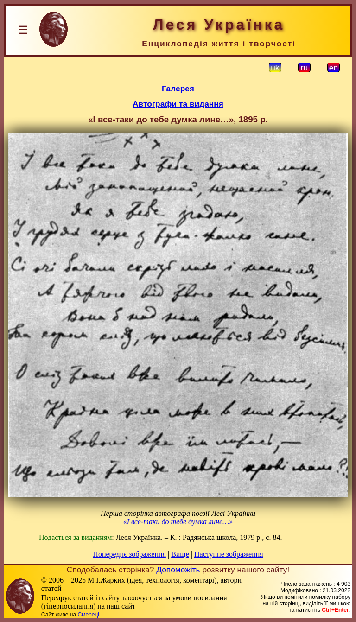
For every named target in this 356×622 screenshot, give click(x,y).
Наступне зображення (228, 554)
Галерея (178, 88)
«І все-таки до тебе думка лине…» (178, 522)
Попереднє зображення (129, 554)
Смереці (88, 614)
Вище (180, 554)
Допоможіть (178, 569)
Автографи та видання (178, 103)
